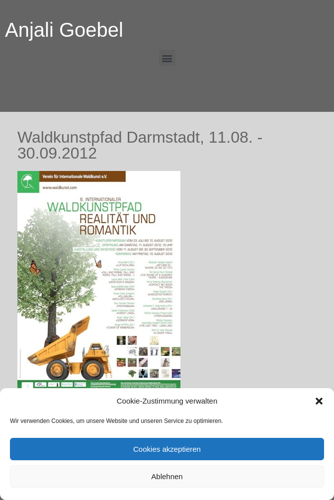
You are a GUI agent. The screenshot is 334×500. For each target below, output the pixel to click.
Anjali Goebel (64, 30)
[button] (319, 401)
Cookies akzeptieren (167, 449)
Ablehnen (166, 476)
